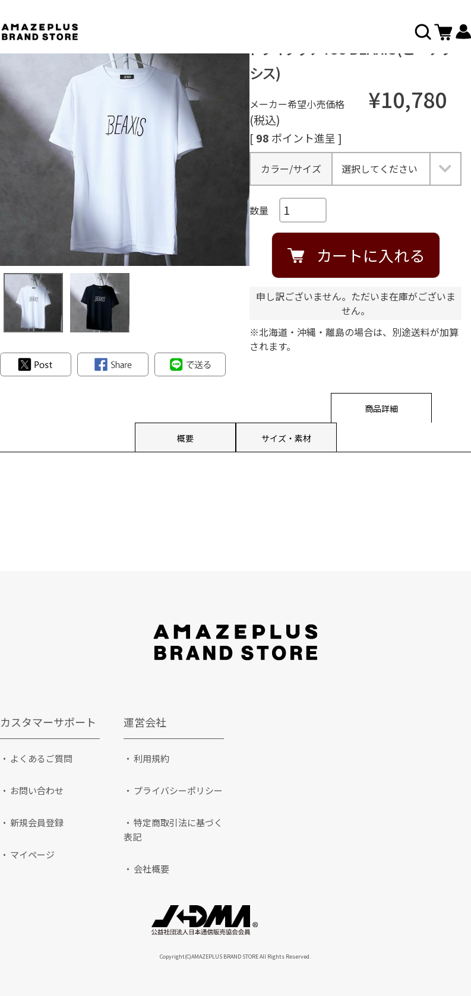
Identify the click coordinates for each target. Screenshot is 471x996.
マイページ (32, 854)
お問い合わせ (37, 790)
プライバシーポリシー (178, 790)
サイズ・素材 (286, 438)
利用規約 (151, 758)
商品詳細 (381, 408)
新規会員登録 (37, 822)
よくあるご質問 (41, 758)
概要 (185, 438)
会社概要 (151, 868)
